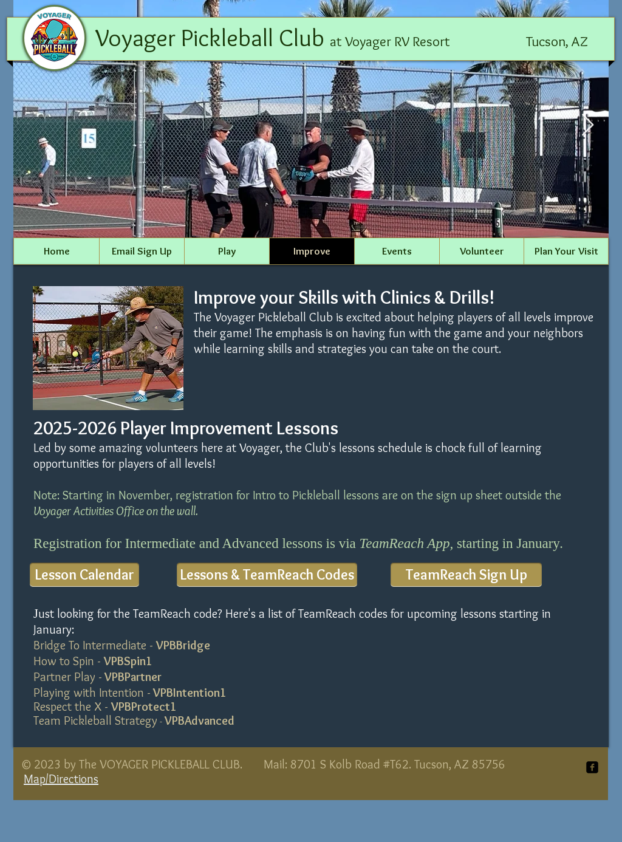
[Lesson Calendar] (84, 575)
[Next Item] (588, 125)
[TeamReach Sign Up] (466, 575)
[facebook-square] (592, 767)
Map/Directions (61, 779)
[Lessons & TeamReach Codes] (267, 575)
